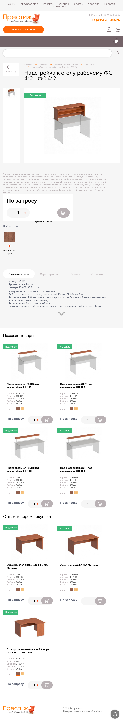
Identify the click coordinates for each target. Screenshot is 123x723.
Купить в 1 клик (43, 221)
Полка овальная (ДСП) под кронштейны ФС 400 (76, 469)
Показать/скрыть (116, 41)
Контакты (61, 6)
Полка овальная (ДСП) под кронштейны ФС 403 (23, 469)
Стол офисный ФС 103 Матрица (79, 565)
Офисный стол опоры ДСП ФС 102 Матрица (27, 566)
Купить (63, 213)
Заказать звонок (24, 29)
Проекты (48, 4)
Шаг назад (11, 71)
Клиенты (64, 4)
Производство (29, 4)
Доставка (93, 4)
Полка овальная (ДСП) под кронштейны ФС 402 (76, 385)
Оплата (78, 4)
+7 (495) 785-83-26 (106, 20)
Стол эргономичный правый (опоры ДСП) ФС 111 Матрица (28, 651)
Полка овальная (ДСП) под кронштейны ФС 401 (23, 385)
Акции (11, 4)
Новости (109, 4)
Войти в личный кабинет (109, 29)
